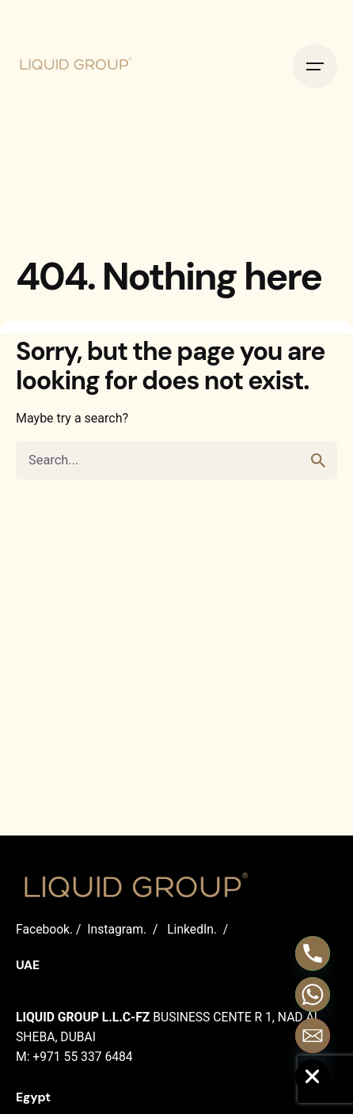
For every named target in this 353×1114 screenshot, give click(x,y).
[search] (318, 460)
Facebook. (44, 929)
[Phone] (312, 953)
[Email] (312, 1035)
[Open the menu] (315, 66)
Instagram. (116, 929)
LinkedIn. (192, 929)
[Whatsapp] (312, 994)
